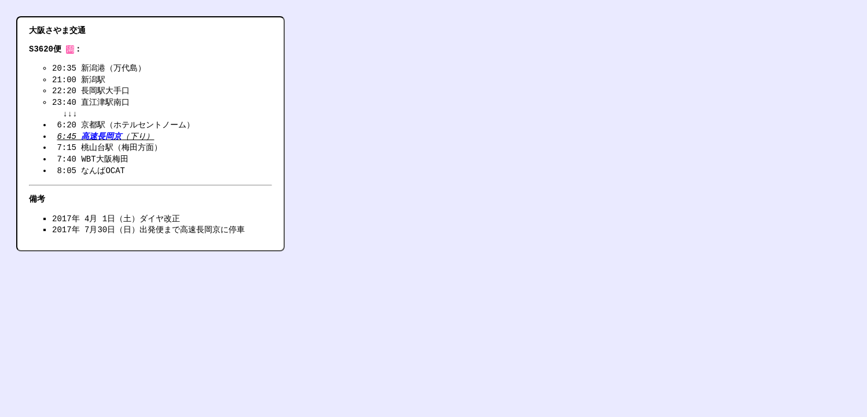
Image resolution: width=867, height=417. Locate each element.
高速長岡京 (101, 137)
